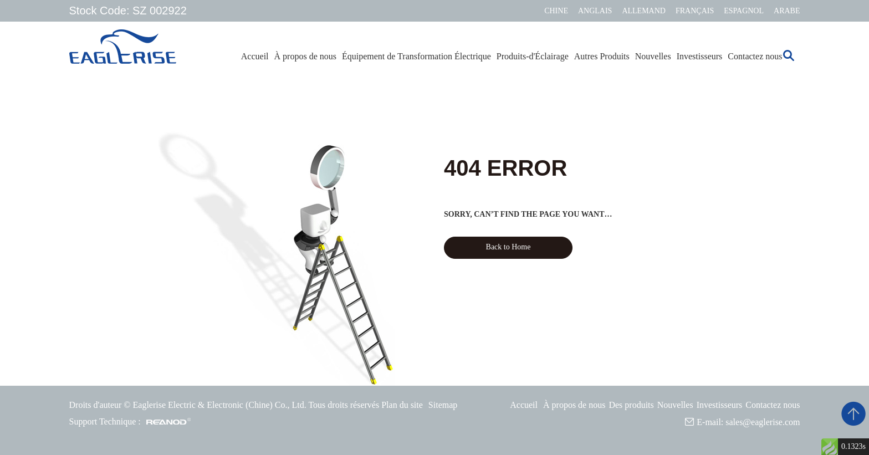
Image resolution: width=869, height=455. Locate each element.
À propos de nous (305, 56)
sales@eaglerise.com (762, 422)
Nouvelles (653, 56)
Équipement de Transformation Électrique (416, 56)
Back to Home (508, 247)
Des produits (631, 405)
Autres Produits (602, 56)
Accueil (255, 56)
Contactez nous (755, 56)
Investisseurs (700, 56)
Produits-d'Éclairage (533, 56)
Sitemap (442, 405)
